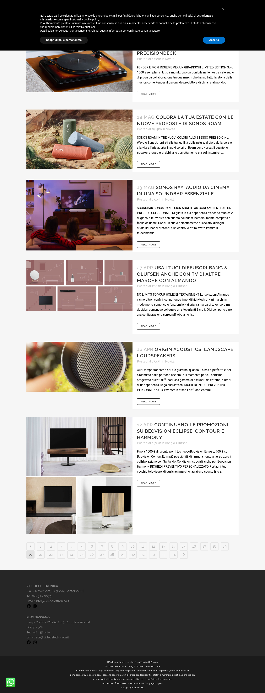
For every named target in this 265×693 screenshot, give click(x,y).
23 (61, 554)
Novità (169, 59)
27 (102, 554)
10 (133, 546)
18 (214, 546)
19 (225, 546)
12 (153, 546)
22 (51, 554)
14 (174, 546)
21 (40, 554)
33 (163, 554)
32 (153, 554)
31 (143, 554)
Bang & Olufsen (176, 286)
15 (184, 546)
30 (133, 554)
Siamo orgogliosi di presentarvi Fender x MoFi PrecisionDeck (173, 47)
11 (142, 546)
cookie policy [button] (91, 661)
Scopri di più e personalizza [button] (64, 682)
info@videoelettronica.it (52, 600)
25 (82, 554)
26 (92, 554)
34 (174, 554)
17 (204, 546)
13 (163, 546)
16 (194, 546)
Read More (148, 94)
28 (112, 554)
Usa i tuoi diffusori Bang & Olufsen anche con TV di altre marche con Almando (182, 274)
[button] (223, 652)
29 (122, 554)
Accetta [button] (214, 682)
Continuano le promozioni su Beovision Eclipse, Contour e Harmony (183, 431)
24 (71, 554)
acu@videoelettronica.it (52, 637)
